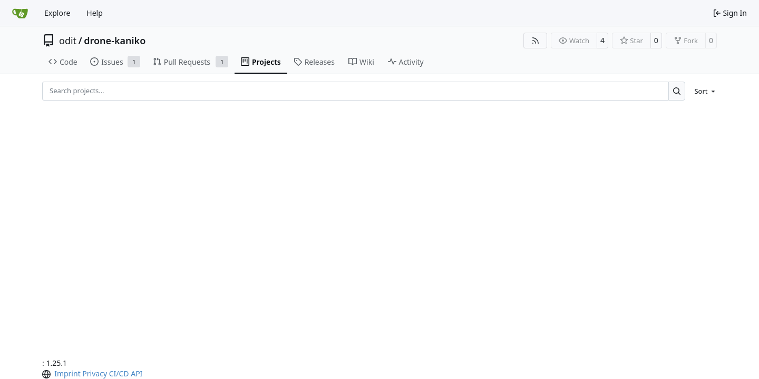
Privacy (94, 373)
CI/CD (119, 373)
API (136, 373)
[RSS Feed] (535, 40)
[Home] (20, 13)
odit (67, 40)
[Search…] (677, 91)
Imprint (67, 373)
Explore (57, 13)
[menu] (703, 91)
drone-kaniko (114, 40)
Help (94, 13)
